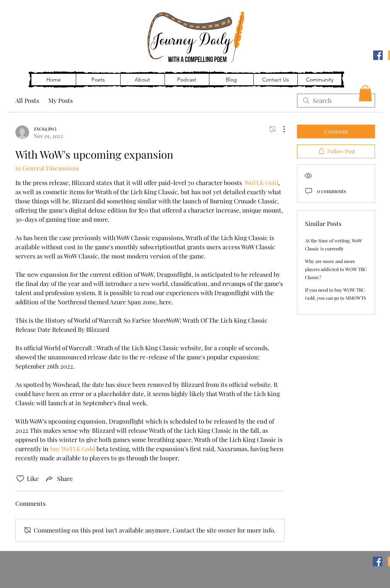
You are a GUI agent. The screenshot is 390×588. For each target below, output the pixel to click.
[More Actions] (280, 129)
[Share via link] (59, 478)
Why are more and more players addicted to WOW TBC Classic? (336, 269)
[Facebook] (378, 55)
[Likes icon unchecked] (20, 478)
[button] (365, 93)
